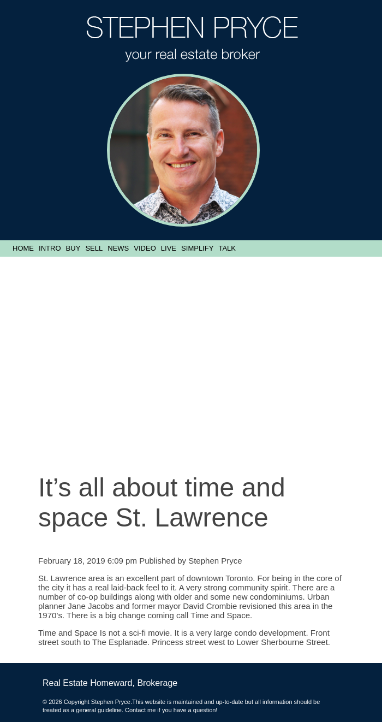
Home (23, 248)
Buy (73, 248)
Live (168, 248)
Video (145, 248)
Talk (227, 248)
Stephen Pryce (215, 560)
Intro (50, 248)
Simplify (197, 248)
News (118, 248)
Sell (94, 248)
